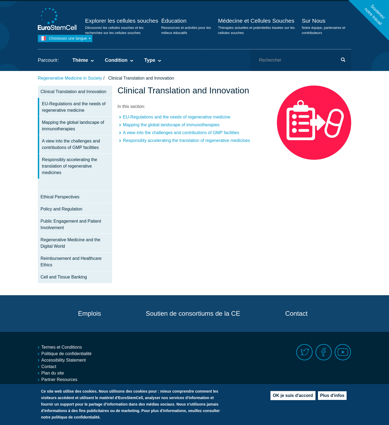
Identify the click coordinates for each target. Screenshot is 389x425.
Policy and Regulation (61, 209)
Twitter (304, 352)
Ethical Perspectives (60, 197)
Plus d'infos (332, 396)
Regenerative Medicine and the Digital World (70, 243)
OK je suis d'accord (293, 396)
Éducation (173, 21)
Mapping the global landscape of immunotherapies (73, 125)
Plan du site (52, 373)
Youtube (343, 352)
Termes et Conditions (61, 347)
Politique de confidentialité (66, 353)
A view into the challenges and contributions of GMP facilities (71, 144)
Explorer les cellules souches (121, 21)
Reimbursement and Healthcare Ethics (71, 261)
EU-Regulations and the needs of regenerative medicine (74, 107)
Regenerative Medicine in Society (70, 78)
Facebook (324, 352)
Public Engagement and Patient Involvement (71, 224)
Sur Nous (314, 21)
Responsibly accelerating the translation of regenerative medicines (69, 166)
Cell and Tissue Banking (64, 277)
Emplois (89, 313)
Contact (296, 313)
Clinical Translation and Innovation (73, 91)
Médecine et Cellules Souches (256, 21)
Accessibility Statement (63, 360)
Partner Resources (59, 379)
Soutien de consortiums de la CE (193, 313)
